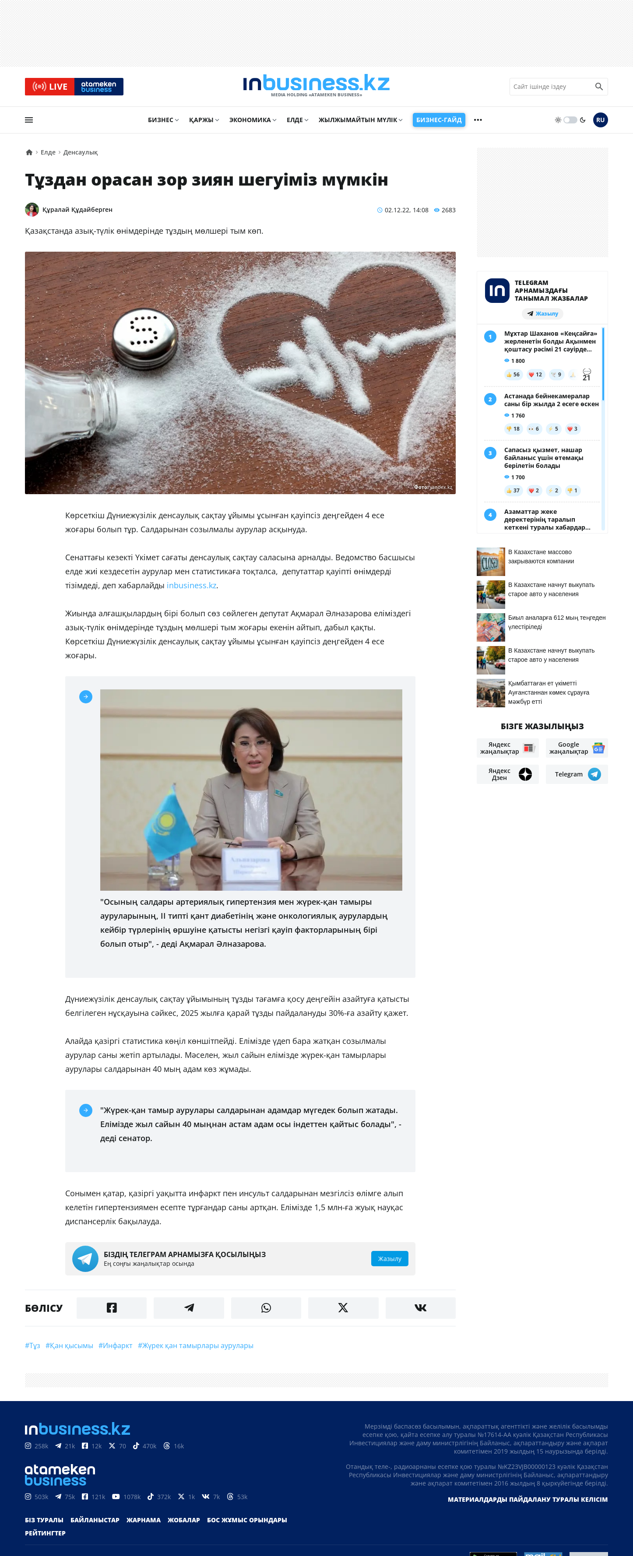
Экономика (250, 121)
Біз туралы (44, 1521)
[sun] (558, 121)
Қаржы (201, 121)
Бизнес (160, 121)
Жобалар (184, 1521)
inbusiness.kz (191, 586)
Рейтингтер (45, 1535)
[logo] (316, 87)
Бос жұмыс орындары (247, 1521)
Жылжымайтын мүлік (358, 121)
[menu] (29, 121)
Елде (295, 121)
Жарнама (144, 1521)
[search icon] (599, 87)
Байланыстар (95, 1521)
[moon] (582, 121)
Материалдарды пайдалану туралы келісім (528, 1501)
